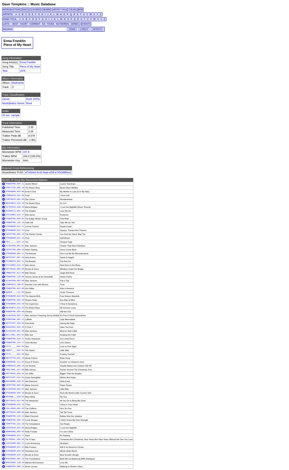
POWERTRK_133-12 (15, 416)
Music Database (43, 4)
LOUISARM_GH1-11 (15, 443)
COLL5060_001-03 (15, 408)
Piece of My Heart (30, 66)
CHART (24, 24)
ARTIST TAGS (60, 9)
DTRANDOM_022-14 (15, 230)
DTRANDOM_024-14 (15, 447)
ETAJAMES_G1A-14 (15, 265)
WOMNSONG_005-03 (15, 432)
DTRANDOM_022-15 (15, 238)
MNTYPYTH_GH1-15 (15, 358)
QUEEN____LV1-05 (15, 292)
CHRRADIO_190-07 (15, 284)
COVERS (36, 9)
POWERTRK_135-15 (15, 222)
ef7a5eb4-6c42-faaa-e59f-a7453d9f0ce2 (48, 172)
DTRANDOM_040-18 (15, 393)
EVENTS (86, 24)
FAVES (50, 24)
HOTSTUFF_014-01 (15, 377)
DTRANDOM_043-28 (15, 304)
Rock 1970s (33, 99)
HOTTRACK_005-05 (15, 269)
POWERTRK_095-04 (15, 219)
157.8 (26, 151)
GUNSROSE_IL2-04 (15, 362)
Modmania (18, 82)
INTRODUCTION (11, 9)
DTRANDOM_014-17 (15, 435)
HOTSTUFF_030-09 (15, 323)
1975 (22, 70)
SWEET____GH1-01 (15, 350)
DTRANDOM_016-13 (15, 455)
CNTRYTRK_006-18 (15, 250)
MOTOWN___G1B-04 (15, 397)
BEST (15, 24)
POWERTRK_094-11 (15, 184)
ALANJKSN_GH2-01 (15, 389)
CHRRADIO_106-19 (15, 366)
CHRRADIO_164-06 (15, 195)
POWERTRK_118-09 (15, 277)
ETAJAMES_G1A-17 (15, 215)
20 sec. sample (11, 115)
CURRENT (34, 24)
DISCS (25, 9)
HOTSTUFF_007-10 (15, 257)
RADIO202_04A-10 (15, 327)
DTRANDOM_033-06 (15, 451)
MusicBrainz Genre (13, 103)
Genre (5, 99)
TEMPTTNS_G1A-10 (15, 424)
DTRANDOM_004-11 (15, 253)
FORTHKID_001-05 (15, 199)
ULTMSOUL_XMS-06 (15, 439)
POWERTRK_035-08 (15, 312)
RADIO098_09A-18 (15, 459)
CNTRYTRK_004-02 (15, 385)
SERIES (75, 24)
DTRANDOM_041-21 (15, 226)
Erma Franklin (28, 62)
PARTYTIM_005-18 (15, 188)
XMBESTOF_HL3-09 (15, 273)
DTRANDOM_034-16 (15, 404)
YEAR (72, 9)
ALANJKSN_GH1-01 (15, 246)
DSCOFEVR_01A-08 (15, 428)
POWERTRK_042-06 (15, 288)
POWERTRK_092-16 (15, 300)
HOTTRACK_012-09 (15, 401)
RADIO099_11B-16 (15, 463)
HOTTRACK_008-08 (15, 412)
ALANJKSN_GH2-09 (15, 281)
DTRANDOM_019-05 (15, 296)
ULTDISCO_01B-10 (15, 207)
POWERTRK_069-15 (15, 420)
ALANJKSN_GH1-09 (15, 331)
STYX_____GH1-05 (15, 354)
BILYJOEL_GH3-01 (15, 335)
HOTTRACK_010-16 (15, 373)
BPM (80, 9)
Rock (29, 103)
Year (4, 70)
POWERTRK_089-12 (15, 466)
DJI (44, 24)
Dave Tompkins (14, 4)
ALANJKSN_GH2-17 (15, 315)
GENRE (47, 9)
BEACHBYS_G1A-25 (15, 308)
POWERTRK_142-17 (15, 342)
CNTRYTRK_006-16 (15, 234)
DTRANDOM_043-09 (15, 191)
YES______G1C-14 (15, 242)
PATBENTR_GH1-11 (15, 261)
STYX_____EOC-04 (15, 346)
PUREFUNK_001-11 (15, 319)
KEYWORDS (62, 24)
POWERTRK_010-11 (15, 339)
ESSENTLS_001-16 (15, 211)
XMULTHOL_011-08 (15, 370)
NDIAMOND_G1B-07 (15, 381)
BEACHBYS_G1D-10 (15, 203)
